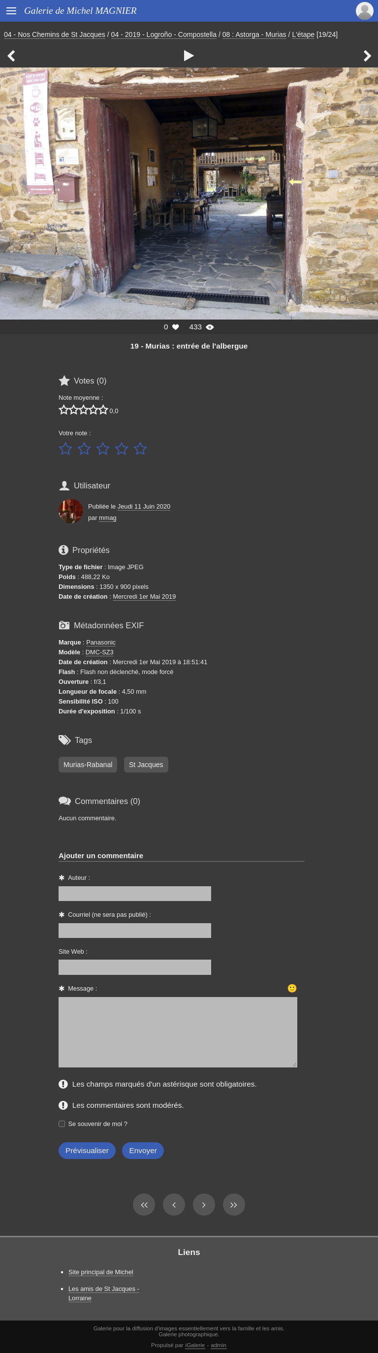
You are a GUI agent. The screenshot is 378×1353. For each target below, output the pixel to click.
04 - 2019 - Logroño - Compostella (164, 34)
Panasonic (101, 642)
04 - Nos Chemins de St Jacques (54, 34)
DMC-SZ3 (100, 652)
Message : (82, 988)
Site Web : (73, 951)
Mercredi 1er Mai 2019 (144, 596)
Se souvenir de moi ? (97, 1124)
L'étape (303, 34)
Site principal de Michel (100, 1272)
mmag (108, 517)
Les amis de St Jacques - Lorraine (103, 1293)
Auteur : (79, 877)
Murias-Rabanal (87, 765)
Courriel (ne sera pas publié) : (109, 914)
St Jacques (146, 765)
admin (218, 1345)
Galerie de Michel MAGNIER (80, 10)
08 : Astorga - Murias (254, 34)
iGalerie (195, 1345)
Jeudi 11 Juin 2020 (144, 506)
